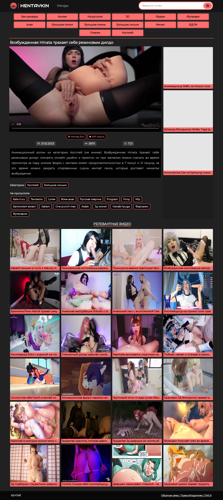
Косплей (127, 32)
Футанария (20, 213)
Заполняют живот (24, 206)
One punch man (65, 206)
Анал (29, 24)
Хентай (16, 495)
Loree (51, 199)
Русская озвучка (90, 199)
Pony (126, 199)
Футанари (193, 16)
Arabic (85, 206)
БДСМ (193, 24)
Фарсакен (141, 206)
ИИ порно (97, 136)
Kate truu (19, 199)
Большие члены (95, 24)
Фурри (160, 16)
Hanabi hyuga (121, 206)
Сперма (95, 32)
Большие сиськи (127, 24)
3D (127, 16)
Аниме (62, 16)
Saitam (45, 206)
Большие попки (62, 24)
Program (112, 199)
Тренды (62, 5)
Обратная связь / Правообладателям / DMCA (186, 495)
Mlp (137, 199)
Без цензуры (29, 16)
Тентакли (37, 199)
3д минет (101, 206)
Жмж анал (67, 199)
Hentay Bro (76, 136)
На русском (95, 16)
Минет (160, 24)
